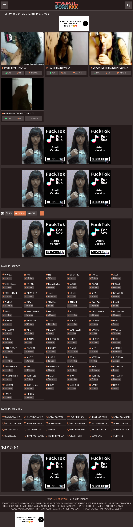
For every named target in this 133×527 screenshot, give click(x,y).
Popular (20, 213)
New (9, 213)
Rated (31, 213)
